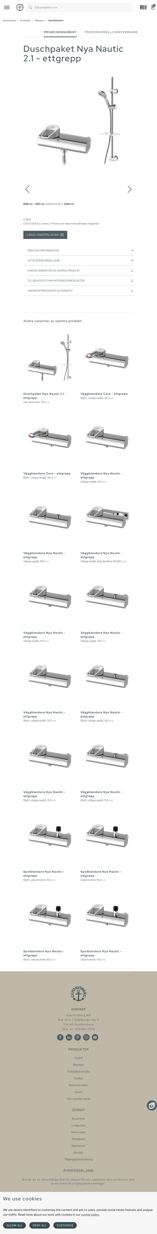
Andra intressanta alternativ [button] (81, 290)
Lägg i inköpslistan (45, 235)
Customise (65, 1225)
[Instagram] (86, 1037)
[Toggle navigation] (7, 7)
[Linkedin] (69, 1037)
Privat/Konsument (60, 32)
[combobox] (84, 7)
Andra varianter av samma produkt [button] (81, 270)
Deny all (39, 1225)
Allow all (14, 1225)
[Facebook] (60, 1037)
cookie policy (90, 1215)
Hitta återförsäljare (81, 260)
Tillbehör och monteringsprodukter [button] (81, 280)
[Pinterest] (77, 1037)
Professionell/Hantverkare (111, 32)
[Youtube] (95, 1037)
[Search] (30, 7)
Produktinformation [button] (81, 250)
